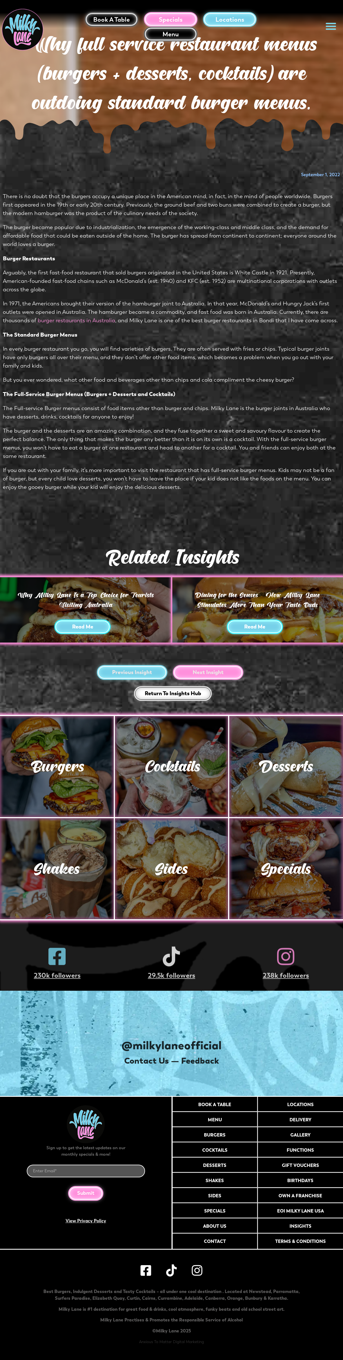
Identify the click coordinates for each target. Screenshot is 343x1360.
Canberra (215, 1298)
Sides (171, 868)
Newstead (260, 1291)
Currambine (170, 1298)
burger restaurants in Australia (76, 320)
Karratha (277, 1298)
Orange (235, 1298)
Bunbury (253, 1298)
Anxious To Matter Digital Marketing (171, 1341)
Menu (170, 34)
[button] (330, 26)
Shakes (57, 868)
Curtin (133, 1298)
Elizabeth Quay (108, 1298)
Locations (229, 19)
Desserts (286, 766)
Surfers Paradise (72, 1298)
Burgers (56, 766)
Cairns (148, 1298)
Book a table (111, 19)
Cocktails (171, 766)
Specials (170, 19)
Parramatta (286, 1291)
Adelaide (193, 1298)
